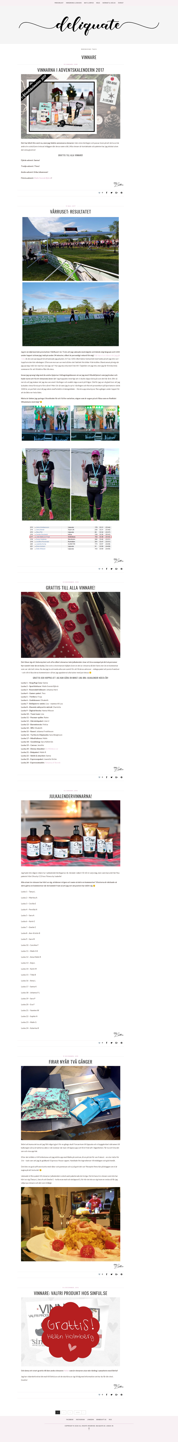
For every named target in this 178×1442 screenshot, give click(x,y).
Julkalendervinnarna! (70, 796)
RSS (110, 1420)
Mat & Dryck (89, 3)
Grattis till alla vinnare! (70, 587)
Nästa (80, 1412)
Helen (66, 1370)
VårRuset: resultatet (70, 211)
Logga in (109, 1426)
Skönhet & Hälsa (109, 3)
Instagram (80, 1420)
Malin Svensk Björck (42, 178)
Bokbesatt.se (101, 1420)
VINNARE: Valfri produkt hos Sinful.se (70, 1293)
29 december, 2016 (71, 582)
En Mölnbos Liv (51, 749)
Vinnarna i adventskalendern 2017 (70, 69)
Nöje (98, 3)
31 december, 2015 (70, 1056)
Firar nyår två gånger (70, 1061)
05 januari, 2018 (71, 64)
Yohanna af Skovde (52, 762)
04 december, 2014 (70, 1287)
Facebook (69, 1420)
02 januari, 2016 (71, 791)
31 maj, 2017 (71, 206)
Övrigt (120, 3)
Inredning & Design (74, 3)
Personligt (59, 3)
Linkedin (90, 1420)
